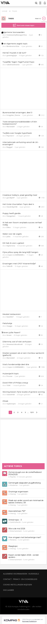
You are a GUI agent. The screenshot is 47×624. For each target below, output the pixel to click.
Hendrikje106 (12, 207)
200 (41, 236)
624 (41, 376)
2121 (41, 115)
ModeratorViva (13, 46)
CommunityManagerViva (17, 35)
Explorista (11, 246)
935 (41, 64)
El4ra (9, 227)
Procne (10, 376)
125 (41, 55)
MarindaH (11, 126)
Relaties (13, 540)
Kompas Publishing (29, 621)
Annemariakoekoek (15, 344)
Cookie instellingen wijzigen (17, 584)
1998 (41, 367)
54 (41, 126)
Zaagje (10, 326)
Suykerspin (11, 404)
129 (41, 136)
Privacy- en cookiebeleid (25, 579)
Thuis (14, 11)
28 (41, 216)
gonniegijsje (12, 55)
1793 (41, 198)
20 (41, 255)
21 (41, 404)
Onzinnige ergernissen (18, 492)
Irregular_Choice (13, 115)
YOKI (9, 385)
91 (41, 46)
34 (41, 326)
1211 (32, 412)
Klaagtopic (13, 546)
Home (4, 11)
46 (41, 266)
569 (41, 246)
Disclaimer (8, 590)
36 (41, 227)
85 (41, 335)
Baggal (10, 147)
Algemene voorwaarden (15, 574)
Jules (9, 236)
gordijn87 (11, 198)
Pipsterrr (11, 136)
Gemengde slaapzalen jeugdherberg (24, 483)
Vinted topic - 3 (15, 520)
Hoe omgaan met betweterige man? (24, 537)
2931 (41, 207)
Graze (9, 335)
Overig (13, 494)
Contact (7, 579)
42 (41, 394)
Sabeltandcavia (13, 64)
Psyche (13, 477)
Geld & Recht (15, 522)
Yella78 (10, 266)
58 (41, 358)
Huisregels (33, 574)
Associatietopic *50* (16, 511)
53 (41, 344)
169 (41, 147)
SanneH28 (11, 394)
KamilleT (10, 317)
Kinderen (14, 485)
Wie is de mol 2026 (16, 529)
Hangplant (11, 216)
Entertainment (16, 531)
